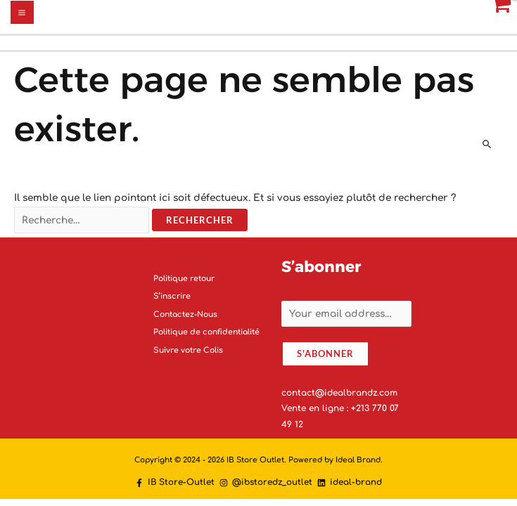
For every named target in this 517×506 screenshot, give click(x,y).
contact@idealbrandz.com (339, 393)
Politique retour (184, 278)
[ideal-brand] (349, 483)
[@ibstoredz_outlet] (265, 483)
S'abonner (325, 353)
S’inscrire (172, 296)
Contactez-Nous (185, 314)
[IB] (175, 483)
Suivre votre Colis (188, 350)
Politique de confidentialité (206, 332)
